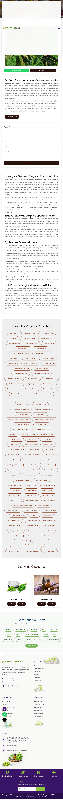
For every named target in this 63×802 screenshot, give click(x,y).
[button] (59, 592)
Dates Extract (14, 445)
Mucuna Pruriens (32, 379)
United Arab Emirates (32, 635)
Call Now (43, 71)
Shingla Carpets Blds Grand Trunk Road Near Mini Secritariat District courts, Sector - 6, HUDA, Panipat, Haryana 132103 (18, 739)
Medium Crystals (39, 710)
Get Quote (11, 604)
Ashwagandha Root (47, 333)
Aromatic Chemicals (8, 707)
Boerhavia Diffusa (14, 343)
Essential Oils (6, 704)
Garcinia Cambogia (49, 363)
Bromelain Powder (23, 414)
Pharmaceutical (7, 713)
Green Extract (48, 445)
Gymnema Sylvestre (20, 374)
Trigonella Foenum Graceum (22, 399)
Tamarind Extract (13, 551)
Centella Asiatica (40, 348)
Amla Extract (34, 450)
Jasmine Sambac (49, 500)
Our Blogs (37, 677)
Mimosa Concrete (13, 511)
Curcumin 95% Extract (32, 455)
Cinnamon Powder (49, 485)
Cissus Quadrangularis (43, 353)
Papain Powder (40, 414)
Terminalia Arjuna (12, 389)
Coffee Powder (50, 551)
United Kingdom (21, 629)
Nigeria (46, 635)
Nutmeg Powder (14, 495)
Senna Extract (16, 440)
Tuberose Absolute (31, 511)
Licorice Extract (31, 465)
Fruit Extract (47, 440)
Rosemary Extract (50, 470)
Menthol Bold (38, 707)
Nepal (19, 640)
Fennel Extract (49, 526)
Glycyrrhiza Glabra (42, 368)
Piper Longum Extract (14, 470)
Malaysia (28, 640)
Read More (31, 645)
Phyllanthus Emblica (15, 384)
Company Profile (39, 668)
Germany (34, 629)
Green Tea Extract (50, 460)
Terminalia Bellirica (31, 389)
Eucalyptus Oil (38, 713)
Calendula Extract (42, 424)
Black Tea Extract (15, 536)
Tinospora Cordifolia (17, 394)
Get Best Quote (12, 117)
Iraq (54, 635)
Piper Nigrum (32, 384)
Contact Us (37, 680)
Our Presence (38, 671)
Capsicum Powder (41, 480)
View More (22, 604)
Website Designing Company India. (36, 796)
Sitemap (36, 674)
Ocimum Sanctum (50, 379)
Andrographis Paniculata (21, 409)
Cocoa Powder (48, 536)
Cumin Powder (16, 490)
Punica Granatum (48, 384)
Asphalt (13, 338)
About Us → (7, 680)
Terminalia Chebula (49, 389)
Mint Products (6, 701)
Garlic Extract (32, 531)
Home (35, 665)
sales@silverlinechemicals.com (17, 750)
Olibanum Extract (46, 475)
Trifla (50, 394)
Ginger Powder (47, 490)
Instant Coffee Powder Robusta (45, 419)
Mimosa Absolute (43, 505)
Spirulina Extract (14, 526)
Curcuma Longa (13, 363)
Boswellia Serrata (31, 343)
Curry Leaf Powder (22, 541)
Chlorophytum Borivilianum (21, 353)
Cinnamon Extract (32, 526)
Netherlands (8, 640)
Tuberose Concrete (49, 511)
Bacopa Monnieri (46, 338)
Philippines (54, 629)
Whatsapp (16, 71)
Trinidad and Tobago (52, 640)
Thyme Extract (30, 475)
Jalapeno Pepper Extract (16, 546)
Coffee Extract (50, 455)
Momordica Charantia (14, 379)
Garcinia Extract (13, 460)
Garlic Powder (31, 490)
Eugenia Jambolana (30, 363)
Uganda (8, 629)
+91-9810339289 (12, 745)
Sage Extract (15, 475)
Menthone (12, 434)
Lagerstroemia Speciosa (41, 374)
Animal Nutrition (32, 521)
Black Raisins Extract (31, 445)
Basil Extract (49, 450)
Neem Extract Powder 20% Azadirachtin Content (38, 434)
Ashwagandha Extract (22, 424)
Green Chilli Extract (40, 541)
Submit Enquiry (31, 163)
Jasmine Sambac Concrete (23, 505)
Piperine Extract (32, 470)
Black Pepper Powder (22, 480)
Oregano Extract (47, 465)
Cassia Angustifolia (23, 348)
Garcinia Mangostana (22, 368)
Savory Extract (51, 546)
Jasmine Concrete (32, 500)
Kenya (18, 635)
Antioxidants (47, 516)
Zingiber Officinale (23, 404)
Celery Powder (32, 485)
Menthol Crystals (39, 701)
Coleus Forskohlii (30, 358)
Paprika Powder (31, 495)
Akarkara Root (30, 333)
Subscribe (40, 788)
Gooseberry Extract (30, 460)
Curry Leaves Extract (32, 551)
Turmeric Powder (48, 495)
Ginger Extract (48, 531)
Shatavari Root (14, 333)
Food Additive (47, 521)
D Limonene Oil (38, 716)
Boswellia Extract (13, 455)
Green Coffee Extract (43, 429)
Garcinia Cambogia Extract (21, 429)
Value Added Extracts (18, 516)
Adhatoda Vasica (40, 404)
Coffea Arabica (13, 358)
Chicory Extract (32, 536)
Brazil (44, 629)
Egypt (9, 635)
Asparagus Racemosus (42, 409)
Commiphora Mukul (48, 358)
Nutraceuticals (15, 521)
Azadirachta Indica (29, 338)
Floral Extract (32, 440)
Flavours (34, 516)
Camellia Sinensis (49, 343)
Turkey (38, 640)
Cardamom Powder (14, 485)
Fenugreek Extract (16, 531)
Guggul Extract (15, 465)
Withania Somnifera (44, 399)
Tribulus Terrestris (36, 394)
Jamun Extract (35, 546)
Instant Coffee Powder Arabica (18, 419)
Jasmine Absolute (13, 500)
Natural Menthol (39, 704)
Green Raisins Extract (17, 450)
